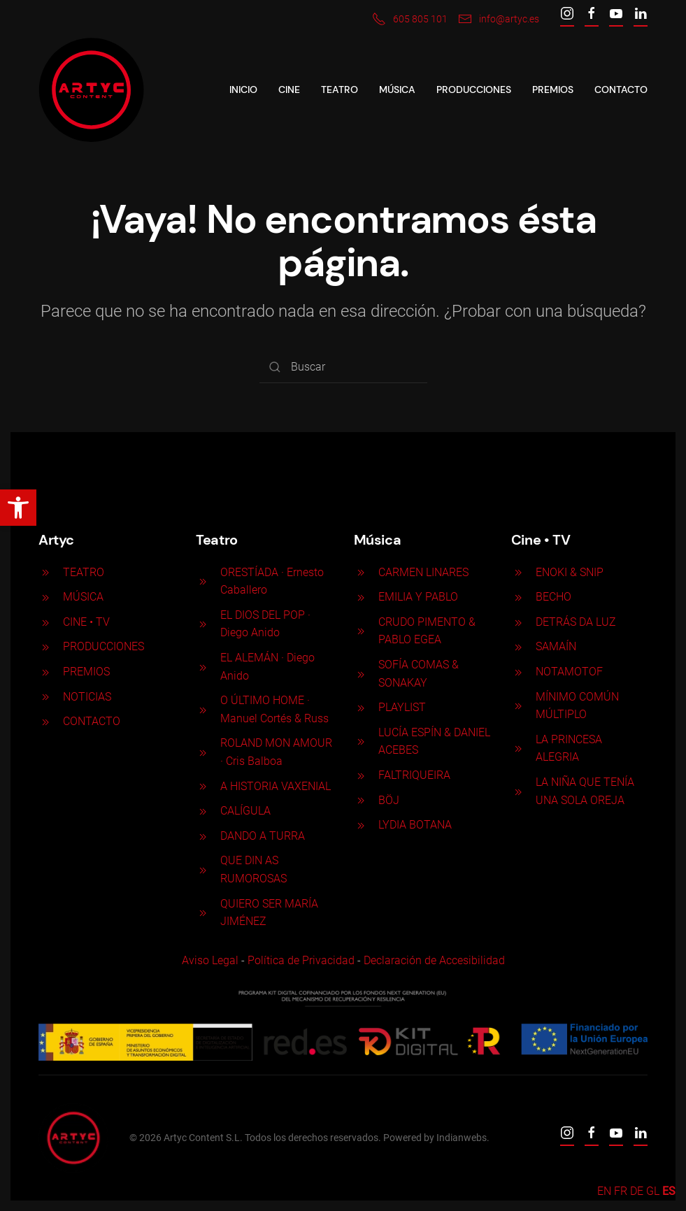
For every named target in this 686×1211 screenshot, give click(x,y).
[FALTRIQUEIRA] (359, 775)
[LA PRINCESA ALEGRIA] (516, 748)
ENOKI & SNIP (567, 572)
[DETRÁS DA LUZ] (516, 622)
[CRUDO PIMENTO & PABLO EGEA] (359, 631)
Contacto (621, 89)
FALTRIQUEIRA (412, 775)
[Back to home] (91, 90)
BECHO (551, 596)
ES (669, 1191)
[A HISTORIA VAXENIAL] (201, 786)
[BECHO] (516, 596)
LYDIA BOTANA (413, 824)
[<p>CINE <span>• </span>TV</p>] (44, 622)
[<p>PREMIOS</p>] (44, 671)
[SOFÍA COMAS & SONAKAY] (359, 673)
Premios (552, 89)
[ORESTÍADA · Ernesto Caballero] (201, 580)
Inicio (243, 89)
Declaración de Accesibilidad (432, 960)
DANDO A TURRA (261, 836)
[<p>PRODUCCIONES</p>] (44, 646)
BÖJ (386, 800)
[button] (18, 507)
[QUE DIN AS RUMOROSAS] (201, 869)
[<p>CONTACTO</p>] (44, 721)
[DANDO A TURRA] (201, 836)
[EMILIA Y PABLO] (359, 596)
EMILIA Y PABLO (416, 596)
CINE (289, 89)
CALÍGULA (244, 810)
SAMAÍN (554, 646)
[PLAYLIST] (359, 707)
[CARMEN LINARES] (359, 572)
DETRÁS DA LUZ (574, 622)
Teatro (339, 89)
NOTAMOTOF (567, 671)
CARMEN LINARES (421, 572)
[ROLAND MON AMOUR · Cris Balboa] (201, 752)
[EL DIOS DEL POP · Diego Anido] (201, 624)
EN (604, 1191)
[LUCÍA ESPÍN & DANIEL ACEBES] (359, 741)
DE (636, 1191)
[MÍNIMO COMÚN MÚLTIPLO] (516, 705)
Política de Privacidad (298, 960)
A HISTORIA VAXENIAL (274, 786)
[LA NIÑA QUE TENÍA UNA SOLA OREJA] (516, 791)
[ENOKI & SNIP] (516, 572)
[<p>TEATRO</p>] (44, 572)
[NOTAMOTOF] (516, 671)
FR (620, 1191)
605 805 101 (410, 19)
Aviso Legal (208, 960)
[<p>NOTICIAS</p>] (44, 696)
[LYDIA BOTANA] (359, 824)
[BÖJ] (359, 800)
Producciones (473, 89)
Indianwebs (460, 1137)
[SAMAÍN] (516, 646)
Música (397, 89)
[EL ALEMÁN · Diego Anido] (201, 666)
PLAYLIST (400, 707)
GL (652, 1191)
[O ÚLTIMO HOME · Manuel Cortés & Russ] (201, 709)
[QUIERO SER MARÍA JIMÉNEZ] (201, 912)
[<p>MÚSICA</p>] (44, 596)
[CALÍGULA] (201, 810)
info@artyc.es (498, 19)
